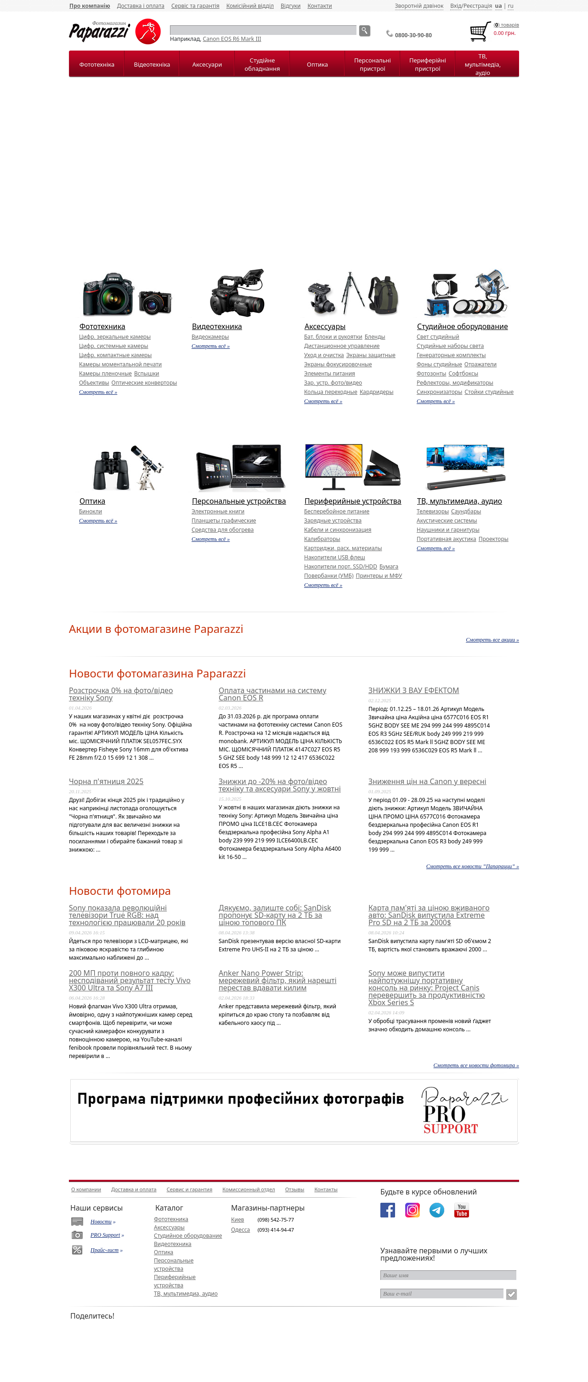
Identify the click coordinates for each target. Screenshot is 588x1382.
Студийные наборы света (450, 346)
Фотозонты (431, 373)
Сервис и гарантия (190, 1189)
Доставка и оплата (134, 1189)
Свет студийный (438, 337)
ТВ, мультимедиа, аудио (459, 501)
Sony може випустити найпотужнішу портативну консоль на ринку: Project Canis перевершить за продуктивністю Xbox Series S (426, 987)
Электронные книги (218, 511)
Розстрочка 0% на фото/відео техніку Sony (121, 694)
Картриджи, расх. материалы (343, 548)
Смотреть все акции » (492, 640)
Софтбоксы (463, 373)
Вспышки (146, 373)
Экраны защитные (371, 355)
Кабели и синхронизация (337, 530)
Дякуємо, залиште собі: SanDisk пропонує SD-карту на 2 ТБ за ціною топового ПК (275, 915)
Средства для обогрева (223, 530)
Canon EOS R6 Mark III (232, 39)
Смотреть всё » (98, 392)
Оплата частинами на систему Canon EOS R (272, 694)
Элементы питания (329, 373)
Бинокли (90, 511)
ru (510, 6)
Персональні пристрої (372, 64)
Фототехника (102, 326)
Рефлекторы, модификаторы (455, 383)
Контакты (325, 1189)
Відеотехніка (152, 64)
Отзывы (295, 1189)
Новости (101, 1221)
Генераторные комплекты (451, 355)
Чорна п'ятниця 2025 (106, 781)
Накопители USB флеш (334, 557)
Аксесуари (207, 64)
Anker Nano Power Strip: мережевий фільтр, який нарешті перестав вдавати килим (278, 980)
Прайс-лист (104, 1250)
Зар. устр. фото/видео (333, 383)
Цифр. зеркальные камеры (115, 337)
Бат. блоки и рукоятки (333, 337)
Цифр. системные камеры (113, 346)
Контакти (319, 6)
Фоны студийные (439, 364)
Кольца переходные (330, 392)
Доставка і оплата (140, 6)
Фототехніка (96, 64)
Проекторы (494, 539)
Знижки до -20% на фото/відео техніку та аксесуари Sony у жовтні (280, 785)
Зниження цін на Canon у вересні (427, 781)
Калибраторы (322, 539)
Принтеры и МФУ (379, 576)
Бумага (388, 566)
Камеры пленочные (105, 373)
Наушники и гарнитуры (448, 530)
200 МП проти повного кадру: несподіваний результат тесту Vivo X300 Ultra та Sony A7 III (130, 980)
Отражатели (480, 364)
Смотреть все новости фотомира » (476, 1065)
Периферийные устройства (353, 501)
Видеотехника (217, 326)
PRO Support (105, 1235)
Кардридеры (377, 392)
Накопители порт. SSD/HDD (340, 566)
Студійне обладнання (262, 64)
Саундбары (466, 511)
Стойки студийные (489, 392)
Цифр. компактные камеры (115, 355)
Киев (237, 1219)
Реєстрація (478, 6)
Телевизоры (433, 511)
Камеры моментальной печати (120, 364)
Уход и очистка (324, 355)
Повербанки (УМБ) (329, 576)
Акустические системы (447, 520)
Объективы (94, 383)
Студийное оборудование (462, 326)
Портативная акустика (446, 539)
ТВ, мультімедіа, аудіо (483, 64)
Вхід (455, 6)
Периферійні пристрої (427, 64)
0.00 (499, 32)
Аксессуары (325, 326)
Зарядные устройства (333, 520)
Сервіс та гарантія (195, 6)
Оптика (317, 64)
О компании (86, 1189)
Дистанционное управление (341, 346)
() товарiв (506, 24)
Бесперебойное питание (336, 511)
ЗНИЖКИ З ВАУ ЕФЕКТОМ (413, 690)
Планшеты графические (224, 520)
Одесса (240, 1230)
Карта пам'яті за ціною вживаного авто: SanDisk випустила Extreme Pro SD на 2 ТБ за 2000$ (429, 915)
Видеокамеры (210, 337)
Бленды (375, 337)
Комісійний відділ (250, 6)
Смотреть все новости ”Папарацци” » (472, 866)
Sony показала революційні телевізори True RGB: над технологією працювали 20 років (127, 915)
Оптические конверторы (144, 383)
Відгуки (290, 6)
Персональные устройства (239, 501)
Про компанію (89, 6)
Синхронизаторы (439, 392)
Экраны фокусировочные (338, 364)
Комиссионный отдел (248, 1189)
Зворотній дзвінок (419, 6)
